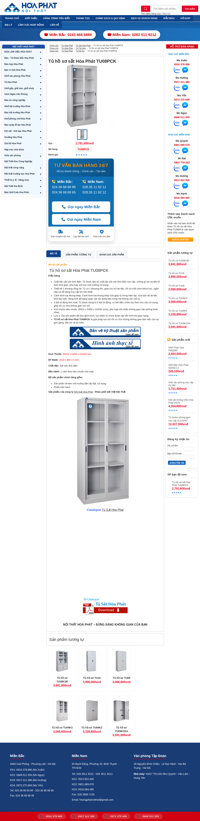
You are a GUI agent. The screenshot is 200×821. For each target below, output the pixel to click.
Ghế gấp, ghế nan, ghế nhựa (19, 88)
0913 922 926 (182, 180)
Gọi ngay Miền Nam (81, 219)
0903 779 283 (182, 162)
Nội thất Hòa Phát (83, 392)
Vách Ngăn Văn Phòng (16, 94)
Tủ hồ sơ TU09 (121, 677)
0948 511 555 (182, 117)
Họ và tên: (172, 445)
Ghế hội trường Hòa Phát (17, 106)
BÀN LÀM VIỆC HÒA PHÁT (18, 52)
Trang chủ (54, 45)
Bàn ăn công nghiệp (14, 100)
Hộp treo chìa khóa (14, 149)
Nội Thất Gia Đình (13, 186)
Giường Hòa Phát (13, 137)
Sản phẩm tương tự (78, 254)
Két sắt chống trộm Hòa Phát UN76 (180, 401)
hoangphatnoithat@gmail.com (96, 799)
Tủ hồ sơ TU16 (92, 677)
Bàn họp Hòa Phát (13, 64)
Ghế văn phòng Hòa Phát (17, 76)
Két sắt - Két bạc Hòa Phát (18, 131)
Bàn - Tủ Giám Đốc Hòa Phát (19, 58)
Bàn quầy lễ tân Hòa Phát (17, 125)
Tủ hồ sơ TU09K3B (62, 679)
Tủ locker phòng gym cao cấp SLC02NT (179, 419)
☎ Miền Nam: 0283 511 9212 (131, 35)
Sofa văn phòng (12, 155)
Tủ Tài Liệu (81, 48)
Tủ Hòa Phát (10, 82)
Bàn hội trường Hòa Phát (17, 112)
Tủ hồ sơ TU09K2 (91, 727)
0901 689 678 (182, 144)
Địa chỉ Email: (174, 453)
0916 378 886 (182, 64)
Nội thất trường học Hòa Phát (19, 174)
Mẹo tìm (167, 14)
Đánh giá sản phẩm (112, 254)
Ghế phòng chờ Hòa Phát (17, 118)
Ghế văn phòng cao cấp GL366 (180, 384)
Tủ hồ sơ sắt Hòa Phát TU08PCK (181, 483)
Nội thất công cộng (14, 167)
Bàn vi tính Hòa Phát (15, 70)
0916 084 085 (182, 197)
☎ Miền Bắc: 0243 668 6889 (68, 35)
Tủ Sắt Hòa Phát (83, 45)
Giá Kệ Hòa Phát (12, 143)
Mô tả (53, 253)
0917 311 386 (182, 82)
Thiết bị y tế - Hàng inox (16, 180)
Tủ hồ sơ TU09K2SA (121, 729)
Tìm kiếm (190, 8)
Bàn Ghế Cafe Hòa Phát (16, 192)
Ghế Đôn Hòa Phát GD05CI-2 (178, 366)
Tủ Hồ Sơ (80, 51)
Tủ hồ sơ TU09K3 (62, 727)
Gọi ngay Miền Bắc (81, 207)
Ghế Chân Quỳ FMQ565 (176, 349)
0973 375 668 (182, 99)
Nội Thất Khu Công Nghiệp (18, 161)
